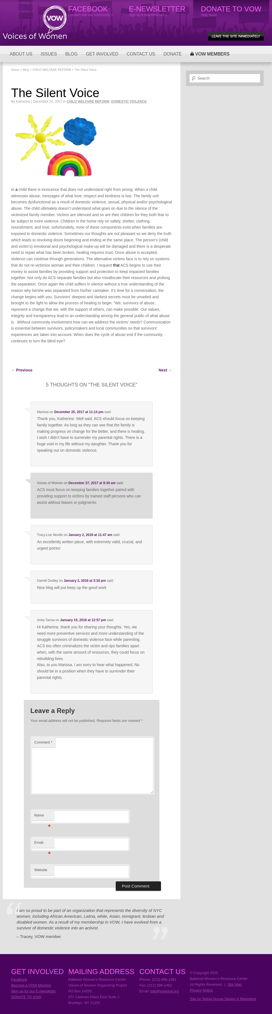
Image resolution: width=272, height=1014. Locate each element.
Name (42, 817)
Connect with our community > (90, 11)
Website (40, 870)
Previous (21, 370)
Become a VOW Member (31, 985)
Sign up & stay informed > (157, 11)
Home (15, 69)
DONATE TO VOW (26, 997)
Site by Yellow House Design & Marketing (223, 999)
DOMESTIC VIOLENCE (129, 101)
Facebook (19, 979)
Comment (43, 742)
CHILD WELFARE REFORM (51, 69)
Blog (26, 69)
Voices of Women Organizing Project (35, 22)
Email (42, 844)
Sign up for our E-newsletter (33, 991)
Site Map (234, 984)
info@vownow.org (164, 991)
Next (165, 370)
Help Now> (231, 11)
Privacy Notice (201, 990)
